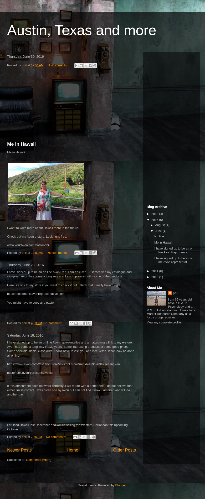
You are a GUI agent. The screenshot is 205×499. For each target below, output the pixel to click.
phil (175, 293)
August (160, 225)
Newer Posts (19, 450)
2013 (155, 277)
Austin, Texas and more (81, 30)
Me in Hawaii (21, 144)
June (159, 231)
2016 (155, 220)
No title (159, 236)
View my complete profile (164, 322)
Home (72, 450)
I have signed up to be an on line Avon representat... (173, 260)
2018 (155, 214)
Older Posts (124, 450)
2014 (155, 271)
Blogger (120, 485)
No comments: (58, 65)
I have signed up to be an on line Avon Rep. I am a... (173, 250)
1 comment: (54, 323)
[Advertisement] (71, 105)
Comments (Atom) (38, 460)
